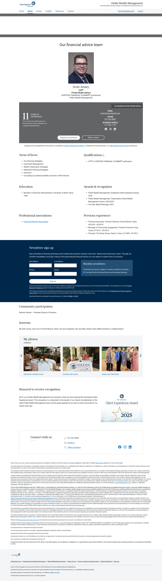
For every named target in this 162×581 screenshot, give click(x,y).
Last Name (58, 261)
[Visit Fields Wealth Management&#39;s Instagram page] (125, 447)
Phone (31, 270)
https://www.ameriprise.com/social (28, 520)
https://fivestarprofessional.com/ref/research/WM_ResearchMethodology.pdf (34, 498)
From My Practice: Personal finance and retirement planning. (106, 272)
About (30, 11)
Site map (116, 561)
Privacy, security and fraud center (88, 561)
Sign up (53, 281)
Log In (140, 11)
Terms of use (71, 561)
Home (21, 11)
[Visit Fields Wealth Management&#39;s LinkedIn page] (130, 447)
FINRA (70, 296)
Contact (71, 11)
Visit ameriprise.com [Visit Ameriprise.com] (126, 11)
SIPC (76, 296)
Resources (60, 11)
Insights (48, 11)
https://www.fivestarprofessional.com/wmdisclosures (68, 505)
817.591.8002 (110, 119)
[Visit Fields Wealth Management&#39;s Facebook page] (119, 447)
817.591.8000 (73, 438)
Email (56, 270)
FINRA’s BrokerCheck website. (74, 146)
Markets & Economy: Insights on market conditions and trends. (107, 269)
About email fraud (106, 561)
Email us (71, 443)
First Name (33, 261)
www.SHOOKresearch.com (123, 482)
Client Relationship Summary (120, 146)
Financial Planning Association (36, 222)
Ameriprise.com (16, 561)
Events (39, 11)
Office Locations (74, 447)
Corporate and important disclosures (34, 561)
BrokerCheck (99, 463)
